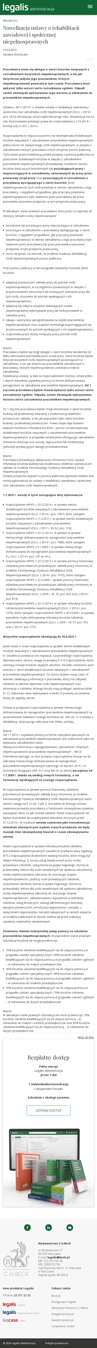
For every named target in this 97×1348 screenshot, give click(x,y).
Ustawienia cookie (63, 1326)
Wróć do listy (86, 1037)
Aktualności (10, 20)
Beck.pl (56, 1296)
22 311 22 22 (22, 1295)
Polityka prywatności (57, 1343)
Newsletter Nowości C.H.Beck (70, 1308)
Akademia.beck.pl (63, 1320)
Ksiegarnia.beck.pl (63, 1314)
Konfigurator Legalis (64, 1302)
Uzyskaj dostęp (49, 1110)
